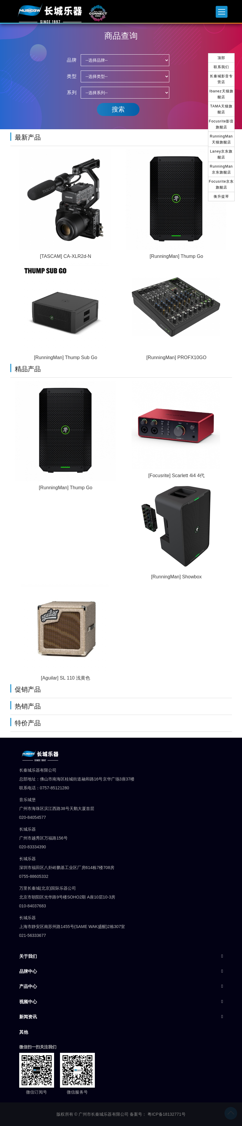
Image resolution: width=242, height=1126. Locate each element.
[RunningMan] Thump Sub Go (65, 357)
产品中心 (28, 986)
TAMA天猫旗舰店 (221, 109)
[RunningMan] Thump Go (176, 256)
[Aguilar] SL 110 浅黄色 (65, 677)
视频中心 (28, 1001)
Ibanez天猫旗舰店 (221, 94)
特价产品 (28, 723)
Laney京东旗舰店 (221, 154)
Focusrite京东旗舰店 (221, 184)
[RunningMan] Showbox (176, 576)
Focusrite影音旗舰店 (221, 124)
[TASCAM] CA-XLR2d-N (65, 256)
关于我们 (28, 956)
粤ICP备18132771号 (166, 1114)
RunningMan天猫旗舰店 (221, 139)
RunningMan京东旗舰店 (221, 169)
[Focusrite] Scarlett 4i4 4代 (176, 475)
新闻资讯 (28, 1016)
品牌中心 (28, 971)
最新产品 (28, 137)
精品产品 (28, 369)
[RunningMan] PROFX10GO (176, 357)
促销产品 (28, 689)
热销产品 (28, 706)
